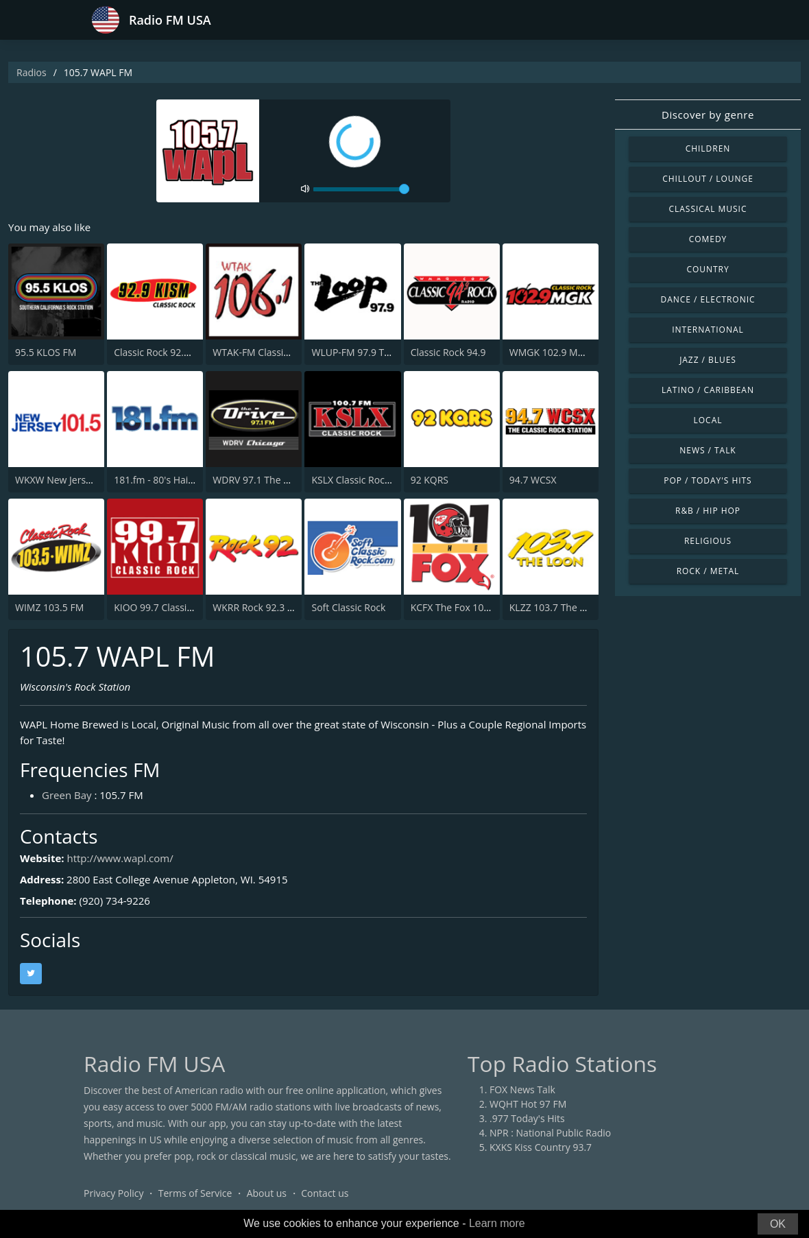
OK (778, 1224)
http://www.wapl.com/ (120, 858)
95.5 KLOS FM (45, 352)
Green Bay (67, 795)
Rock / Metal (708, 571)
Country (707, 269)
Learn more (497, 1223)
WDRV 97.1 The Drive (259, 479)
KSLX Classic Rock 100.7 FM (372, 479)
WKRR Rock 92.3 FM (256, 607)
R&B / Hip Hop (707, 510)
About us (267, 1193)
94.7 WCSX (533, 479)
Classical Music (708, 209)
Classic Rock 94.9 (448, 352)
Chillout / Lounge (707, 178)
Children (708, 148)
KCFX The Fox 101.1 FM (462, 607)
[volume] (361, 189)
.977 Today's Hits (527, 1118)
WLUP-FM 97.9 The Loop (365, 352)
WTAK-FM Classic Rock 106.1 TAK (286, 352)
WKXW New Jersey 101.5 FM (77, 479)
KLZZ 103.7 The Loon (555, 607)
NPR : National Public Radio (550, 1132)
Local (708, 420)
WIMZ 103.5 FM (49, 607)
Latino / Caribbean (708, 390)
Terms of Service (195, 1193)
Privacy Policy (113, 1193)
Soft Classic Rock (348, 607)
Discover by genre (708, 114)
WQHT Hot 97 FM (528, 1103)
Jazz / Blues (707, 360)
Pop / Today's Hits (707, 480)
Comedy (708, 239)
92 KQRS (429, 479)
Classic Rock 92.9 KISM (164, 352)
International (707, 329)
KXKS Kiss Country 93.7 (541, 1147)
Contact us (324, 1193)
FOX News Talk (522, 1089)
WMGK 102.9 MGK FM (558, 352)
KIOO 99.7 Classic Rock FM (172, 607)
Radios (31, 72)
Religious (708, 541)
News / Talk (707, 450)
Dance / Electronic (708, 299)
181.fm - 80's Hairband (164, 479)
